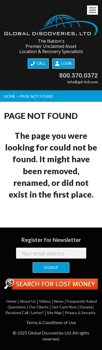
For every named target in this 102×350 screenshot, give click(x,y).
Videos (45, 301)
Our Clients (39, 307)
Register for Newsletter (51, 240)
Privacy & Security (80, 312)
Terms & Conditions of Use (51, 322)
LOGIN (63, 63)
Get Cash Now (64, 307)
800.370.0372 (78, 75)
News (59, 301)
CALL (38, 63)
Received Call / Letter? (24, 312)
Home (12, 301)
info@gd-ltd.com (82, 81)
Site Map (54, 312)
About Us (28, 301)
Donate (86, 307)
